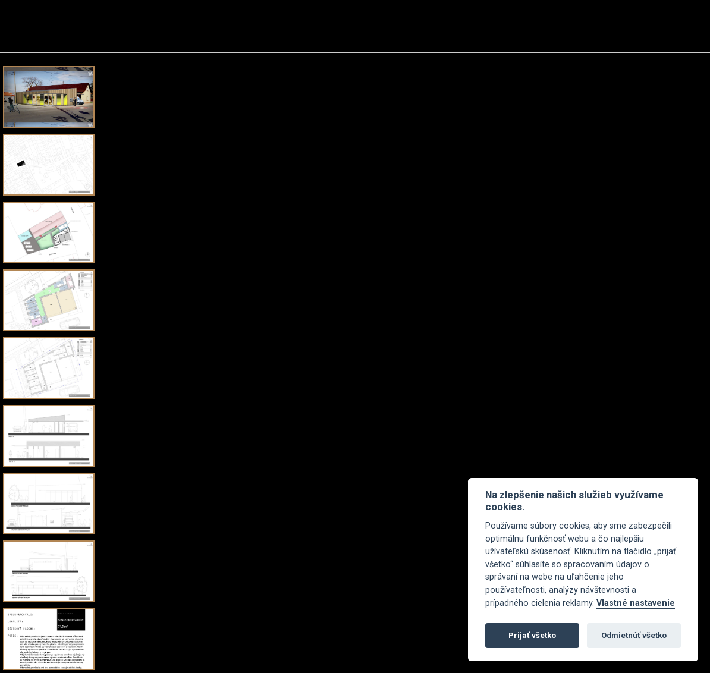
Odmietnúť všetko (634, 635)
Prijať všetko (532, 635)
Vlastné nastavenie (635, 603)
